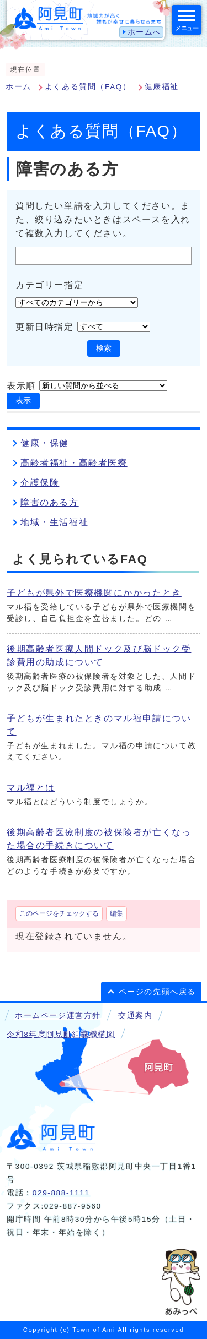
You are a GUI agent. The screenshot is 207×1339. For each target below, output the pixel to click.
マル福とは (31, 787)
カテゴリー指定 (49, 284)
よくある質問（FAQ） (88, 87)
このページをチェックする (59, 913)
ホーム (18, 87)
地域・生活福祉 (54, 522)
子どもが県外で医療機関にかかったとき (94, 592)
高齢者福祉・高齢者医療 (74, 462)
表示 (23, 400)
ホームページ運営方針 (58, 1015)
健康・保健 (44, 443)
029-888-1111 (61, 1193)
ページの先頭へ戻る (157, 992)
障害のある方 (49, 502)
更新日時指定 (44, 326)
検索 (104, 348)
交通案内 (135, 1015)
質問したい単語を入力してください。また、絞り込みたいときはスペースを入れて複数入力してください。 (102, 219)
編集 (116, 913)
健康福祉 (162, 87)
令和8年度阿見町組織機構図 (61, 1034)
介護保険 (39, 482)
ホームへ (145, 32)
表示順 (21, 385)
